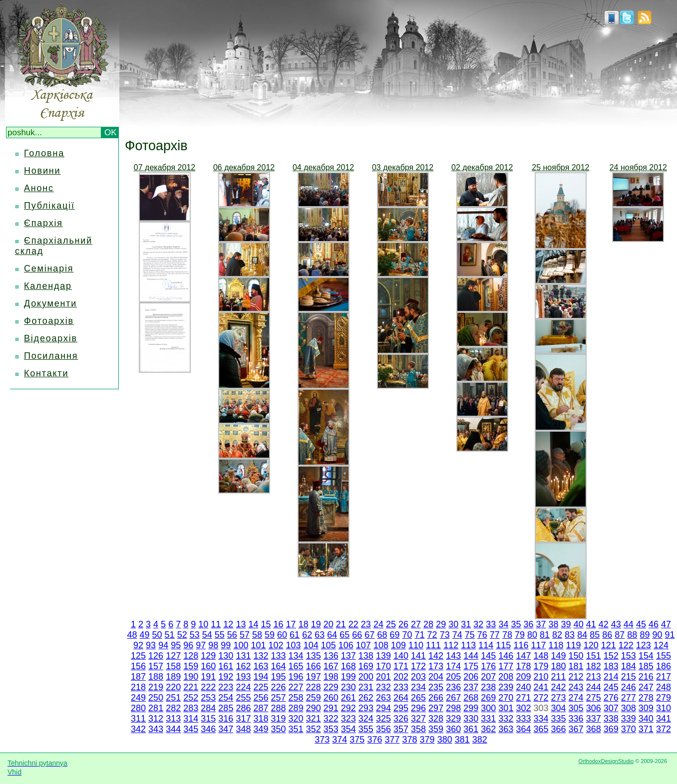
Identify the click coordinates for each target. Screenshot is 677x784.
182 (593, 666)
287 (260, 708)
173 (435, 666)
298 (453, 708)
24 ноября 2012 (638, 167)
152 (611, 656)
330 (470, 719)
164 (278, 666)
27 (416, 624)
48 (132, 635)
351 (296, 729)
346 (208, 729)
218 (138, 687)
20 (329, 624)
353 (331, 729)
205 (453, 677)
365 (540, 729)
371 (646, 729)
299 (470, 708)
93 (151, 645)
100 (240, 645)
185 (646, 666)
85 (595, 635)
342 (138, 729)
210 (540, 677)
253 (208, 698)
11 (216, 624)
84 (582, 635)
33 (491, 624)
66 (357, 635)
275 (593, 698)
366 (558, 729)
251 (173, 698)
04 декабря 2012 (323, 167)
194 (260, 677)
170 (383, 666)
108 (380, 645)
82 (557, 635)
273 (558, 698)
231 (365, 687)
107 (363, 645)
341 (663, 719)
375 (356, 740)
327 (418, 719)
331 (488, 719)
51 (170, 635)
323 (348, 719)
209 (523, 677)
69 (394, 635)
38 (554, 624)
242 (558, 687)
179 (540, 666)
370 (628, 729)
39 (566, 624)
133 (278, 656)
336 (576, 719)
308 (628, 708)
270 (505, 698)
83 (570, 635)
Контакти (46, 373)
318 (260, 719)
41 (591, 624)
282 (173, 708)
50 (157, 635)
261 (348, 698)
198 (331, 677)
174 (453, 666)
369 (611, 729)
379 (427, 740)
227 (296, 687)
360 (453, 729)
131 (243, 656)
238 (488, 687)
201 (383, 677)
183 (611, 666)
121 (608, 645)
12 (228, 624)
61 (295, 635)
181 (576, 666)
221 (190, 687)
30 (453, 624)
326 (400, 719)
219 (155, 687)
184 (628, 666)
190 (190, 677)
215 (628, 677)
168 (348, 666)
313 (173, 719)
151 (593, 656)
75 (470, 635)
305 (576, 708)
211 (558, 677)
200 (365, 677)
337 (593, 719)
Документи (50, 303)
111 (433, 645)
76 (482, 635)
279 (663, 698)
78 (507, 635)
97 (201, 645)
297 (435, 708)
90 (657, 635)
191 (208, 677)
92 (138, 645)
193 (243, 677)
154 (646, 656)
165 (296, 666)
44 (629, 624)
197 (313, 677)
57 (245, 635)
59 (270, 635)
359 (435, 729)
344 (173, 729)
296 (418, 708)
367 (576, 729)
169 (365, 666)
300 (488, 708)
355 (365, 729)
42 (604, 624)
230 (348, 687)
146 (505, 656)
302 (523, 708)
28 (428, 624)
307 (611, 708)
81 (545, 635)
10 (203, 624)
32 (478, 624)
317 (243, 719)
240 (523, 687)
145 (488, 656)
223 (225, 687)
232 (383, 687)
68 (382, 635)
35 (516, 624)
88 (632, 635)
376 (374, 740)
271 (523, 698)
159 (190, 666)
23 (366, 624)
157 (155, 666)
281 (155, 708)
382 (479, 740)
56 (232, 635)
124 (661, 645)
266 (435, 698)
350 (278, 729)
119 (573, 645)
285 (225, 708)
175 (470, 666)
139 (383, 656)
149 (558, 656)
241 (540, 687)
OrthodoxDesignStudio (606, 761)
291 (331, 708)
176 (488, 666)
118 (556, 645)
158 (173, 666)
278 (646, 698)
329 (453, 719)
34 (503, 624)
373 (322, 740)
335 (558, 719)
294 (383, 708)
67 (369, 635)
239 (505, 687)
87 (620, 635)
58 (257, 635)
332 (505, 719)
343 (155, 729)
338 (611, 719)
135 (313, 656)
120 (591, 645)
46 (654, 624)
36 (528, 624)
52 (182, 635)
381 (462, 740)
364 (523, 729)
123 (643, 645)
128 (190, 656)
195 (278, 677)
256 (260, 698)
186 (663, 666)
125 (138, 656)
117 (538, 645)
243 (576, 687)
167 (331, 666)
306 (593, 708)
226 (278, 687)
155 (663, 656)
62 (307, 635)
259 (313, 698)
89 (645, 635)
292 (348, 708)
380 (444, 740)
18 (304, 624)
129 (208, 656)
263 (383, 698)
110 (415, 645)
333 (523, 719)
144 (470, 656)
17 (291, 624)
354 (348, 729)
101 (258, 645)
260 (331, 698)
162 (243, 666)
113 (468, 645)
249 (138, 698)
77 (495, 635)
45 (641, 624)
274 (576, 698)
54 (207, 635)
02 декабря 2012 (482, 167)
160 (208, 666)
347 (225, 729)
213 (593, 677)
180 (558, 666)
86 (607, 635)
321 (313, 719)
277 (628, 698)
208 (505, 677)
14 (253, 624)
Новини (42, 171)
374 (339, 740)
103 (293, 645)
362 (488, 729)
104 (311, 645)
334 (540, 719)
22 (353, 624)
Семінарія (48, 268)
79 (520, 635)
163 (260, 666)
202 (400, 677)
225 (260, 687)
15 (266, 624)
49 (145, 635)
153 (628, 656)
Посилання (51, 356)
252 (190, 698)
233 (400, 687)
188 (155, 677)
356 (383, 729)
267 (453, 698)
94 (163, 645)
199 (348, 677)
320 (296, 719)
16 (279, 624)
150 (576, 656)
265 (418, 698)
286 (243, 708)
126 (155, 656)
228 (313, 687)
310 (663, 708)
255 (243, 698)
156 (138, 666)
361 (470, 729)
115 (503, 645)
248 (663, 687)
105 (328, 645)
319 (278, 719)
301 (505, 708)
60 (282, 635)
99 (226, 645)
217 (663, 677)
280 (138, 708)
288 (278, 708)
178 (523, 666)
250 (155, 698)
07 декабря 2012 (164, 167)
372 (663, 729)
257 (278, 698)
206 (470, 677)
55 (220, 635)
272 (540, 698)
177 (505, 666)
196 (296, 677)
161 (225, 666)
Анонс (39, 188)
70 (407, 635)
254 (225, 698)
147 (523, 656)
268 (470, 698)
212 (576, 677)
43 (616, 624)
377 (391, 740)
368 (593, 729)
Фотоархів (49, 321)
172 (418, 666)
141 (418, 656)
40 (579, 624)
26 (403, 624)
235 (435, 687)
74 (457, 635)
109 (398, 645)
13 (241, 624)
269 (488, 698)
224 (243, 687)
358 (418, 729)
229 (331, 687)
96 (188, 645)
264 (400, 698)
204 (435, 677)
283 (190, 708)
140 (400, 656)
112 (450, 645)
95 (176, 645)
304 (558, 708)
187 (138, 677)
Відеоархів (50, 338)
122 (626, 645)
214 (611, 677)
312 (155, 719)
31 (466, 624)
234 (418, 687)
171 (400, 666)
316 (225, 719)
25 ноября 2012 (560, 167)
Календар (48, 286)
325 (383, 719)
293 (365, 708)
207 (488, 677)
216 (646, 677)
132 (260, 656)
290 (313, 708)
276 (611, 698)
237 (470, 687)
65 (344, 635)
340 (646, 719)
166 (313, 666)
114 (485, 645)
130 (225, 656)
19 (316, 624)
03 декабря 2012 (402, 167)
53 (195, 635)
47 (666, 624)
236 (453, 687)
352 (313, 729)
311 (138, 719)
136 (331, 656)
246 (628, 687)
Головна (44, 153)
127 (173, 656)
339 (628, 719)
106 (345, 645)
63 (320, 635)
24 (378, 624)
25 (391, 624)
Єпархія (43, 223)
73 (445, 635)
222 (208, 687)
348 (243, 729)
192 (225, 677)
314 (190, 719)
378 (409, 740)
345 (190, 729)
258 (296, 698)
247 (646, 687)
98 (213, 645)
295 (400, 708)
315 (208, 719)
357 (400, 729)
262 (365, 698)
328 (435, 719)
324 (365, 719)
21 (341, 624)
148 (540, 656)
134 (296, 656)
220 (173, 687)
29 (441, 624)
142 (435, 656)
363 (505, 729)
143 (453, 656)
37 (541, 624)
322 (331, 719)
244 (593, 687)
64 (332, 635)
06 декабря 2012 (244, 167)
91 (670, 635)
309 (646, 708)
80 (532, 635)
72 (432, 635)
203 (418, 677)
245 (611, 687)
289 (296, 708)
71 (420, 635)
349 (260, 729)
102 (276, 645)
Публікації (49, 206)
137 (348, 656)
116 (520, 645)
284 (208, 708)
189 (173, 677)
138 (365, 656)
